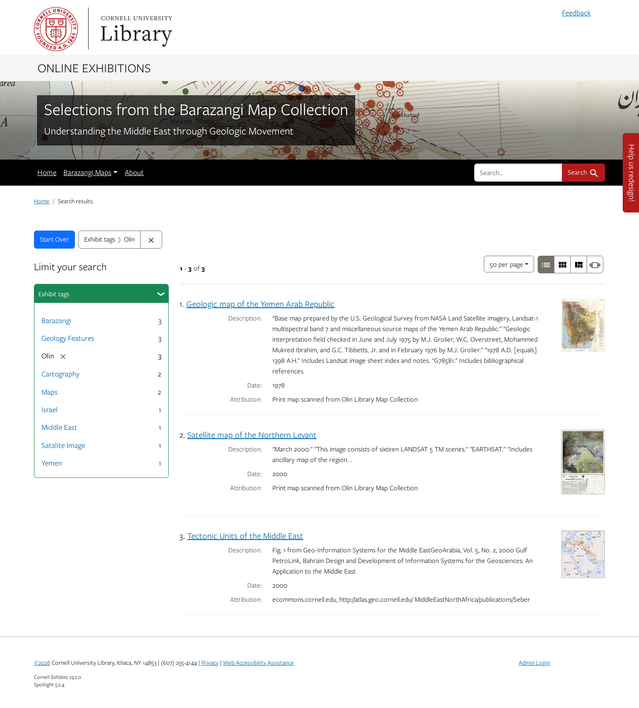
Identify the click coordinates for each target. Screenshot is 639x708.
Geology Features (67, 338)
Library (135, 29)
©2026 (42, 663)
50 (506, 263)
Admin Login (534, 663)
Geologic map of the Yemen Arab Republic (260, 303)
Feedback (576, 13)
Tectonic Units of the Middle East (245, 535)
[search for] (518, 172)
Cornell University (56, 29)
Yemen (51, 463)
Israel (49, 409)
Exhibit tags (53, 293)
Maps (49, 392)
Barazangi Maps (87, 172)
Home (46, 172)
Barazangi (56, 320)
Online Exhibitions (94, 67)
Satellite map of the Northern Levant (251, 434)
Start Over (54, 239)
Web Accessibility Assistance (258, 663)
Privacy (210, 663)
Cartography (60, 374)
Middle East (59, 427)
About (134, 172)
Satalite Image (63, 445)
